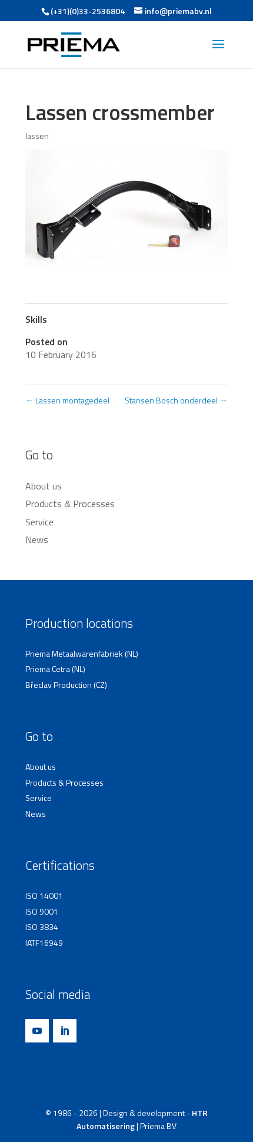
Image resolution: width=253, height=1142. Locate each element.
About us (43, 486)
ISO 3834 (41, 927)
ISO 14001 (44, 895)
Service (39, 522)
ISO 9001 (41, 911)
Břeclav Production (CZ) (66, 684)
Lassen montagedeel (67, 400)
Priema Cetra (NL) (55, 669)
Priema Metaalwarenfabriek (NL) (81, 653)
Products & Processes (70, 503)
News (36, 539)
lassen (37, 136)
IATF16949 (44, 942)
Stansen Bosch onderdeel (176, 400)
